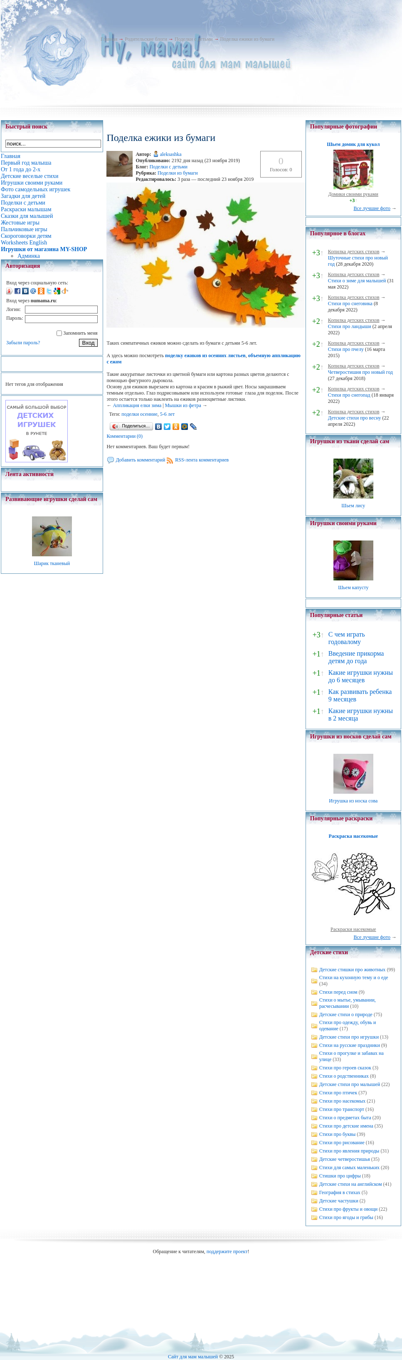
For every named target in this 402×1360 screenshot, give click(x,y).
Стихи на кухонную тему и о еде (353, 977)
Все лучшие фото (371, 208)
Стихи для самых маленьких (349, 1167)
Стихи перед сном (338, 992)
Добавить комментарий (140, 460)
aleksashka (171, 154)
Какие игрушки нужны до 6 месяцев (360, 676)
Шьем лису (353, 505)
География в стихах (339, 1192)
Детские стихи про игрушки (349, 1037)
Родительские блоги (146, 39)
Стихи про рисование (342, 1142)
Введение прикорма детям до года (356, 657)
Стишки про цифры (340, 1176)
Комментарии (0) (124, 436)
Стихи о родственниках (344, 1076)
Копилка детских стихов (354, 251)
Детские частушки (338, 1201)
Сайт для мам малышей (193, 1357)
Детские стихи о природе (345, 1014)
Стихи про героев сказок (345, 1068)
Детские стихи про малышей (349, 1084)
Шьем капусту (353, 587)
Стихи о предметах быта (345, 1118)
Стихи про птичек (338, 1093)
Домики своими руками (353, 194)
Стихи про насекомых (342, 1101)
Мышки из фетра (183, 405)
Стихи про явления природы (349, 1151)
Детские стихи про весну (354, 418)
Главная (109, 39)
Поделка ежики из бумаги (247, 39)
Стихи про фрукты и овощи (348, 1209)
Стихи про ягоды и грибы (346, 1217)
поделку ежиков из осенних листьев (205, 355)
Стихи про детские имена (346, 1126)
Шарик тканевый (52, 563)
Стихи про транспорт (341, 1109)
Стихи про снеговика (350, 303)
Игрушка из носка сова (353, 801)
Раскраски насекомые (353, 929)
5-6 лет (167, 414)
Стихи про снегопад (349, 395)
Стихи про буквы (337, 1134)
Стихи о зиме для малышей (357, 281)
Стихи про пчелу (346, 349)
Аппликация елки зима (137, 405)
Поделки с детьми (193, 39)
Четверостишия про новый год (360, 372)
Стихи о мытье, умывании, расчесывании (347, 1003)
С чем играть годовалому (346, 638)
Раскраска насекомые (353, 836)
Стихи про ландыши (349, 326)
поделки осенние (139, 414)
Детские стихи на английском (350, 1184)
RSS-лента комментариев (202, 460)
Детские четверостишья (344, 1159)
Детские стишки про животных (352, 969)
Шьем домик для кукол (353, 144)
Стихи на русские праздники (349, 1045)
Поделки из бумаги (178, 173)
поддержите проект (227, 1251)
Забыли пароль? (23, 343)
